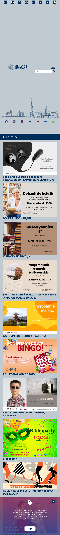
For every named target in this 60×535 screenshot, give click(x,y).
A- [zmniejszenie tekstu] (41, 2)
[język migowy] (19, 2)
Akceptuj (30, 529)
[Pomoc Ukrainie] (45, 121)
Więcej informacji (30, 518)
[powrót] (54, 2)
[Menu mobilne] (53, 67)
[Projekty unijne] (30, 121)
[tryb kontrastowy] (26, 2)
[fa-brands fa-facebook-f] (6, 121)
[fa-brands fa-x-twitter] (22, 121)
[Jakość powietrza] (53, 121)
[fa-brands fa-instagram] (14, 121)
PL (5, 2)
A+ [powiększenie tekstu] (33, 2)
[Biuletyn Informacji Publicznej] (38, 121)
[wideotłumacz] (12, 2)
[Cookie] (53, 501)
